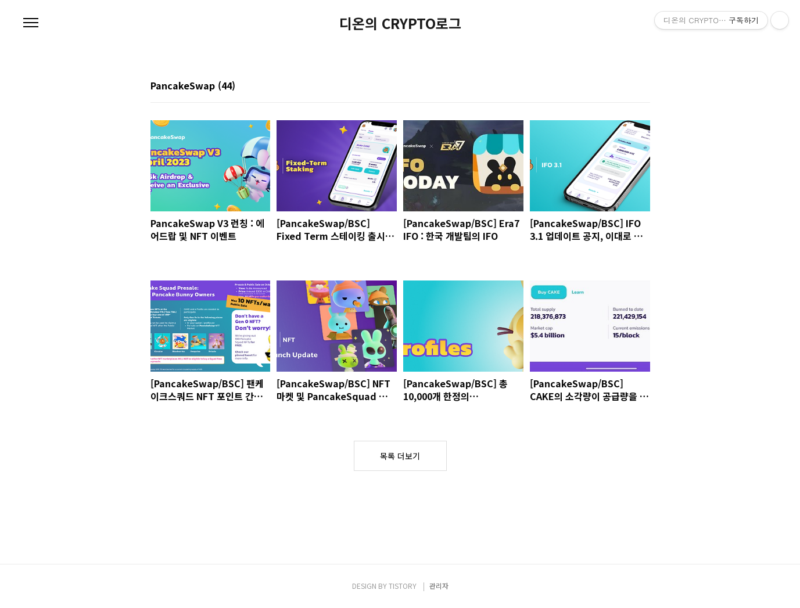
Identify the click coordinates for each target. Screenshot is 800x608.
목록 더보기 (400, 456)
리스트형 (643, 86)
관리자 (439, 586)
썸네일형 (627, 86)
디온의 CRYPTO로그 (400, 23)
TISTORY (403, 586)
